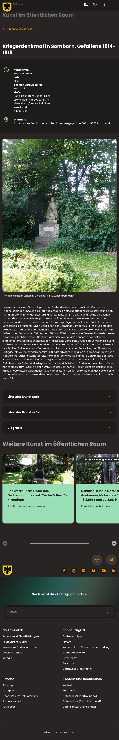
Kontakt (67, 685)
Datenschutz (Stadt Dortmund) (82, 701)
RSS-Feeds (8, 707)
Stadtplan (8, 690)
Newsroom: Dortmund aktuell (20, 647)
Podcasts (68, 663)
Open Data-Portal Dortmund (20, 696)
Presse (67, 641)
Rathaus (7, 658)
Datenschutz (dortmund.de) (80, 696)
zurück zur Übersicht (18, 28)
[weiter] (114, 543)
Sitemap (7, 685)
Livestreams (70, 658)
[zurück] (4, 543)
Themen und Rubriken (15, 641)
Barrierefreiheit (11, 701)
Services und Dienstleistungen (20, 636)
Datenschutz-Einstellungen (79, 706)
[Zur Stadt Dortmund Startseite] (12, 7)
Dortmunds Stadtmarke (77, 669)
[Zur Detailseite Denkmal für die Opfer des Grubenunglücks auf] (38, 488)
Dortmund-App (72, 636)
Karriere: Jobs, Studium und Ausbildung (86, 647)
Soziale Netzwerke (74, 652)
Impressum (69, 690)
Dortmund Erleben (13, 652)
